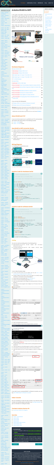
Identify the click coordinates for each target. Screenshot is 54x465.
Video (46, 27)
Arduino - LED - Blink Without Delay (5, 30)
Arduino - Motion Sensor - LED (4, 164)
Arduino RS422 (16, 421)
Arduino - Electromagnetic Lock (5, 419)
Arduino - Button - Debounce (4, 42)
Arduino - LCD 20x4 (4, 220)
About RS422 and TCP (48, 15)
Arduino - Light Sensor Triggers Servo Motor (5, 136)
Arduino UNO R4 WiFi (17, 69)
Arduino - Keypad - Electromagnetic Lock (5, 286)
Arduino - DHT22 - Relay (4, 365)
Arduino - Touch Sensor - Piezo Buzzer (5, 387)
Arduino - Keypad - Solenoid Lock (4, 283)
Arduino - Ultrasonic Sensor (5, 140)
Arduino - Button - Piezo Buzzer (4, 66)
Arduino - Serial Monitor (4, 23)
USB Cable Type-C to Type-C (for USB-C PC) (22, 77)
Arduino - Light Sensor (5, 127)
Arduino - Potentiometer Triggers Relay (4, 84)
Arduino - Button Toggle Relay (4, 63)
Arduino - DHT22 (4, 317)
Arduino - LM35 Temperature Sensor (5, 332)
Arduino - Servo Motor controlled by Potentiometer (5, 123)
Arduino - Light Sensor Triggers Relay (5, 134)
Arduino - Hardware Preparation (5, 16)
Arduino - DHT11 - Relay (5, 359)
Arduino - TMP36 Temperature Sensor (5, 335)
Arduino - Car (3, 195)
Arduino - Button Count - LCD (4, 242)
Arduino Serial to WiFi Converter (19, 422)
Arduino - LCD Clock (5, 458)
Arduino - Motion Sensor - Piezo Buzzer (5, 169)
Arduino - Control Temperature (4, 346)
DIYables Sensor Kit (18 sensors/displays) (22, 105)
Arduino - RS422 (16, 122)
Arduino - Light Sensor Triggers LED (5, 131)
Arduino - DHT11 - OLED (5, 361)
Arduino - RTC (3, 452)
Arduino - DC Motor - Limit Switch (5, 116)
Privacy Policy (31, 462)
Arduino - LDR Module (5, 128)
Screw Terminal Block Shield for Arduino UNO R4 (26, 85)
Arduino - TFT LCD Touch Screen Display (5, 232)
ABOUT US (50, 3)
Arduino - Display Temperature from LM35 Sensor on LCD (5, 343)
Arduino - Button (4, 40)
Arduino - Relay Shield (5, 182)
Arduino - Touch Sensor (4, 373)
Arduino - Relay (4, 181)
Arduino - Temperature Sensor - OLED (5, 298)
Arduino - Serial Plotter (5, 25)
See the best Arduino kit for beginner (20, 410)
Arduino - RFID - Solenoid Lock (4, 444)
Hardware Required (47, 12)
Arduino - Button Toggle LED (4, 60)
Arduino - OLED (4, 224)
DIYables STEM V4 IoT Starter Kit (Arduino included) (24, 103)
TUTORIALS (23, 3)
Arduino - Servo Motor (5, 119)
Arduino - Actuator (4, 197)
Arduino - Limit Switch (5, 52)
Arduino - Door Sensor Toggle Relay (5, 406)
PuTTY (34, 278)
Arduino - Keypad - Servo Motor (4, 280)
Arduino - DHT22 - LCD (5, 370)
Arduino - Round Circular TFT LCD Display (4, 236)
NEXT (39, 444)
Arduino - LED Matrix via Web (5, 262)
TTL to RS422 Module (17, 79)
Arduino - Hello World (5, 18)
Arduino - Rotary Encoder (4, 97)
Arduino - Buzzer (4, 107)
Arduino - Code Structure (4, 20)
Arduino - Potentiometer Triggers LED (4, 80)
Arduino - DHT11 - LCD (5, 362)
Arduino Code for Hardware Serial (48, 22)
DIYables (39, 111)
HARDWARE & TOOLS (31, 3)
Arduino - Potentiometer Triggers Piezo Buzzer (5, 88)
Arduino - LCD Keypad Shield (5, 222)
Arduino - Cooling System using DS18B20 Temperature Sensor (5, 354)
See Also (46, 32)
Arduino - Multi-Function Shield (4, 254)
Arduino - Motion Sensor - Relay (4, 167)
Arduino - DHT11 (4, 315)
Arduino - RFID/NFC (4, 436)
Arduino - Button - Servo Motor (4, 69)
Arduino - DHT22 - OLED (4, 368)
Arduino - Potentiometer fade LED (5, 76)
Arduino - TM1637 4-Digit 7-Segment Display (5, 251)
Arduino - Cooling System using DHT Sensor (4, 350)
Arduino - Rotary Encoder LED (4, 100)
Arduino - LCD (3, 217)
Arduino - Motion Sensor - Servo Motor (5, 172)
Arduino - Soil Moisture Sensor (5, 208)
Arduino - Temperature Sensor (5, 290)
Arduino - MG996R (4, 120)
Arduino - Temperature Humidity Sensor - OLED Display (5, 329)
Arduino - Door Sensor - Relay (5, 401)
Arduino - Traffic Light (5, 38)
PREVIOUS (15, 444)
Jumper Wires (16, 81)
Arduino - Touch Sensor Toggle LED (4, 381)
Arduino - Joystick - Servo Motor (5, 205)
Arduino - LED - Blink (5, 27)
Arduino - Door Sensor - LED (5, 398)
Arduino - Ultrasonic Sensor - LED (5, 143)
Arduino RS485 (16, 419)
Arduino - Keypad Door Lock (4, 426)
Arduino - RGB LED (4, 36)
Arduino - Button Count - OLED (4, 239)
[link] (13, 32)
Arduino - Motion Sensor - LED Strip (4, 178)
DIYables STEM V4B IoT (20, 73)
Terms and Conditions (24, 462)
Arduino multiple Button (4, 48)
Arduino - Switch (4, 50)
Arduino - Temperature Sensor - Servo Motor (5, 309)
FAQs (46, 3)
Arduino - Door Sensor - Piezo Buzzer (5, 409)
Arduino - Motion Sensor (4, 161)
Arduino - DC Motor (4, 111)
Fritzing (22, 155)
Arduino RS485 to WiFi (17, 425)
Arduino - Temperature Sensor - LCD (5, 293)
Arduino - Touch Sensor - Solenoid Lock (5, 393)
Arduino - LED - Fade (5, 35)
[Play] (39, 40)
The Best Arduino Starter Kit (48, 30)
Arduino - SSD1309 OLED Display (4, 227)
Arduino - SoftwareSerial (18, 416)
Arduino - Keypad (4, 265)
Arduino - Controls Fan (5, 190)
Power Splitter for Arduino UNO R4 (23, 94)
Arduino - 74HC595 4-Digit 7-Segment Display (5, 247)
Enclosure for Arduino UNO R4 (23, 92)
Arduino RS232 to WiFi (17, 423)
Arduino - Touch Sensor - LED (4, 376)
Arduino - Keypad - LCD (4, 269)
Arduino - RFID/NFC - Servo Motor (5, 441)
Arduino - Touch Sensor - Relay (4, 378)
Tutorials (6, 6)
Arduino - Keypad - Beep (4, 272)
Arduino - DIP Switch (5, 53)
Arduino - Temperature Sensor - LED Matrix (5, 302)
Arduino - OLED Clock (5, 457)
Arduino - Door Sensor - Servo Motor (5, 412)
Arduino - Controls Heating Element (4, 192)
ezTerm (31, 279)
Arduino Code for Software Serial (48, 25)
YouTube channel (37, 402)
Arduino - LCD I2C (4, 218)
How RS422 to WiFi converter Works (48, 18)
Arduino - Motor (4, 109)
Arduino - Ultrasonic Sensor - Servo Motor (5, 151)
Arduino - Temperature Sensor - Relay (5, 313)
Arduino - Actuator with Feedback (4, 199)
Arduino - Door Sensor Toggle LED (5, 404)
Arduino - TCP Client (17, 123)
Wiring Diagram (48, 20)
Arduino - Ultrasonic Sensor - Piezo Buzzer (5, 149)
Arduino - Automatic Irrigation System (5, 214)
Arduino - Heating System (4, 357)
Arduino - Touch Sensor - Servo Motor (5, 390)
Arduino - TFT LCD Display (4, 229)
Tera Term (30, 278)
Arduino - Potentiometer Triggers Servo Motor (5, 93)
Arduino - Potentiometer (4, 72)
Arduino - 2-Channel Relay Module (5, 185)
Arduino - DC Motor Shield (4, 113)
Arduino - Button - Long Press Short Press (5, 45)
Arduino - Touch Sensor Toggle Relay (5, 384)
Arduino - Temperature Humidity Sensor (5, 320)
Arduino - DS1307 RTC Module (5, 454)
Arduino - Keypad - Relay (4, 277)
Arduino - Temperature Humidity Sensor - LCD (5, 324)
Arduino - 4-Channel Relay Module (5, 187)
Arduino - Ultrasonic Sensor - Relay (5, 146)
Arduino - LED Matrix (5, 257)
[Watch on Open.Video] (16, 42)
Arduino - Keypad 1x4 (5, 266)
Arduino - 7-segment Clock (5, 460)
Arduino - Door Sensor (5, 396)
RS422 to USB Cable (19, 83)
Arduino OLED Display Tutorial (21, 32)
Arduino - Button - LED (5, 55)
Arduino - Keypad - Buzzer (4, 275)
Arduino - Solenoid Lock (4, 416)
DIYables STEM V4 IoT (20, 71)
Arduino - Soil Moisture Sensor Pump (5, 211)
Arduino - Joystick (4, 202)
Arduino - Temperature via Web (5, 305)
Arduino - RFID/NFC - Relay (5, 438)
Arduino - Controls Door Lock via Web (4, 433)
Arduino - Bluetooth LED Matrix (5, 259)
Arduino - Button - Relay (4, 57)
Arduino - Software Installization (4, 13)
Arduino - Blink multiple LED (4, 33)
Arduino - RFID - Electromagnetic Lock (5, 446)
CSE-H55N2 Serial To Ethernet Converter (22, 392)
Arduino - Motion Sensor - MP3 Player (5, 175)
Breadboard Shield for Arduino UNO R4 (24, 90)
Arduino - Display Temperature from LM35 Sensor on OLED (5, 338)
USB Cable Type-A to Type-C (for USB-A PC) (22, 75)
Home (2, 6)
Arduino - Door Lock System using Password (5, 429)
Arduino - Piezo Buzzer (5, 105)
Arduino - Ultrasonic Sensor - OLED (5, 157)
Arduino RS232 (16, 418)
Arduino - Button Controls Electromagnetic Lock (5, 422)
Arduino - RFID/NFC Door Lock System (4, 449)
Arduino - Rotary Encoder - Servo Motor (5, 103)
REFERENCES (40, 3)
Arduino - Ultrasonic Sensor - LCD (5, 154)
